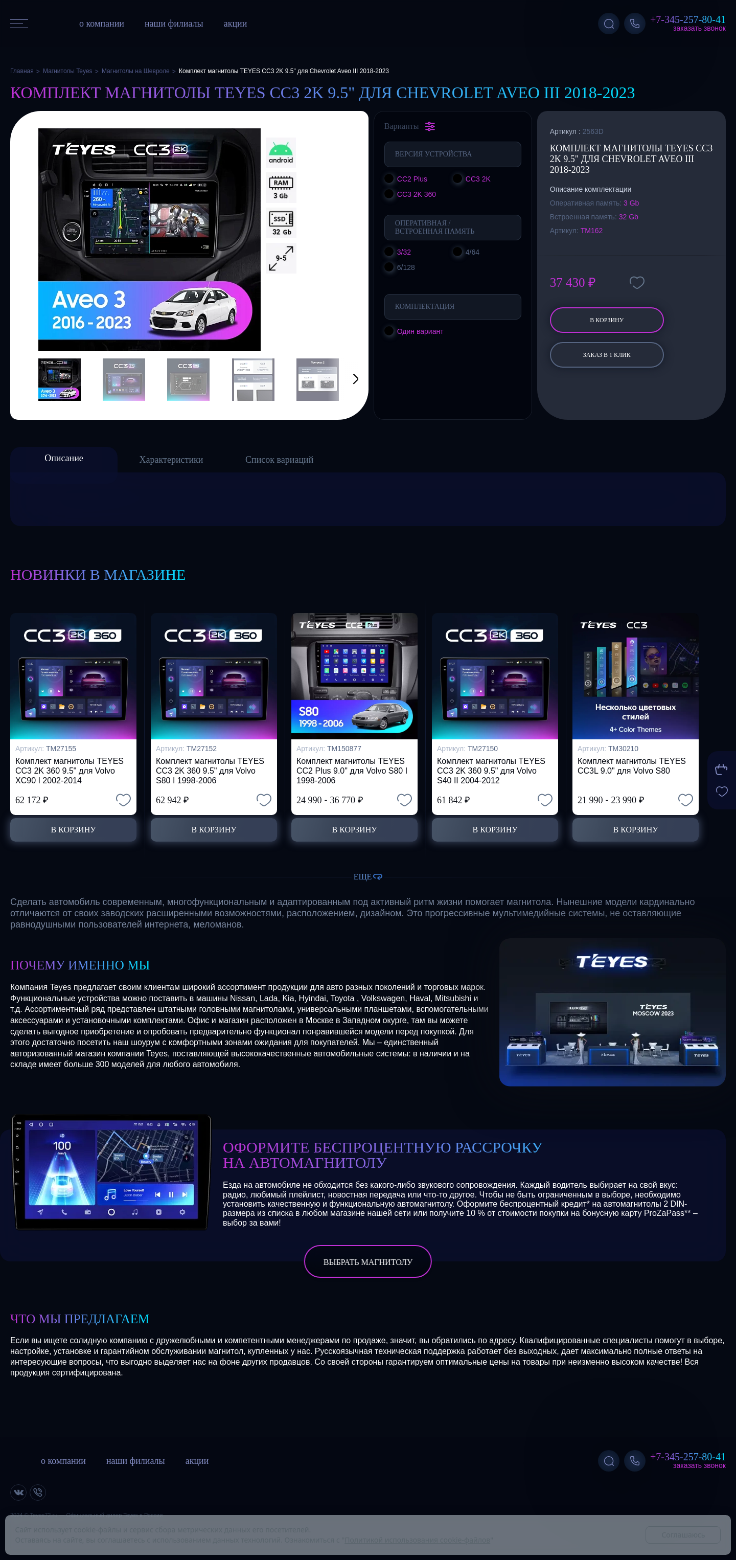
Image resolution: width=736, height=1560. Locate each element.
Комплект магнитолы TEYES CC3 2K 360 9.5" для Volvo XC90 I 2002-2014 (69, 771)
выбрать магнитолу (368, 1262)
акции (235, 23)
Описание (63, 458)
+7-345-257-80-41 (688, 19)
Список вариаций (279, 460)
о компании (101, 23)
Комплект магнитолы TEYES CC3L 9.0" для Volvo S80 (632, 766)
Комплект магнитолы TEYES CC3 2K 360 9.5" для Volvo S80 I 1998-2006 (210, 771)
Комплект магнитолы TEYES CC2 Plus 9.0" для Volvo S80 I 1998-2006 (351, 771)
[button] (343, 379)
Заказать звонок (699, 28)
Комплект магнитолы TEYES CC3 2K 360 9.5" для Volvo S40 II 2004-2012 (491, 771)
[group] (149, 239)
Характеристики (171, 460)
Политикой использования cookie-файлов (417, 1540)
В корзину (607, 320)
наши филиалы (174, 23)
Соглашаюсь (683, 1535)
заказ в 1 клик (607, 354)
